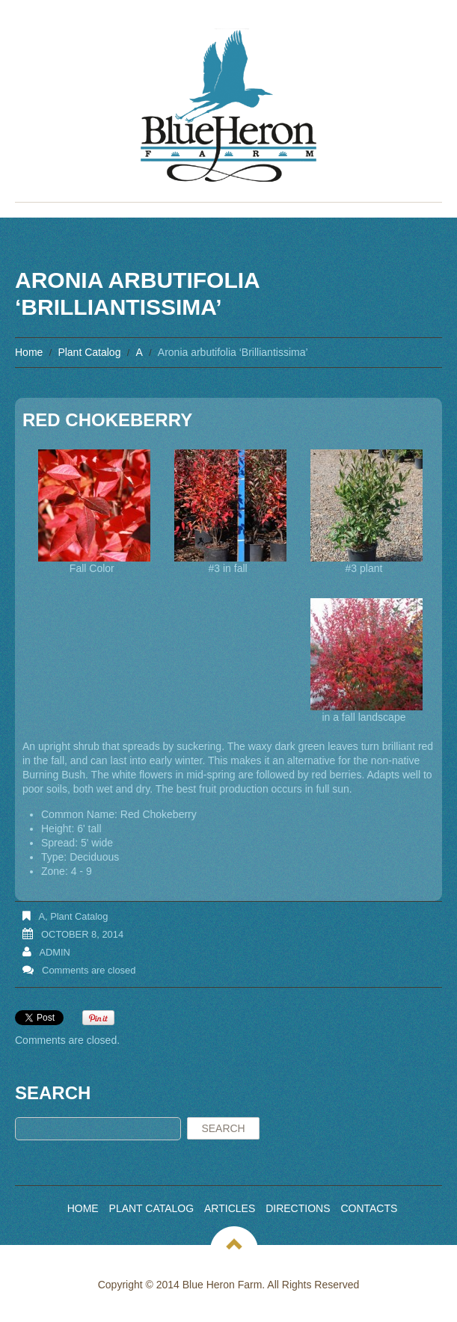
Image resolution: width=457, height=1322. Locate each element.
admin (54, 952)
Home (29, 352)
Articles (229, 1208)
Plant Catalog (89, 352)
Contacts (368, 1208)
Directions (298, 1208)
